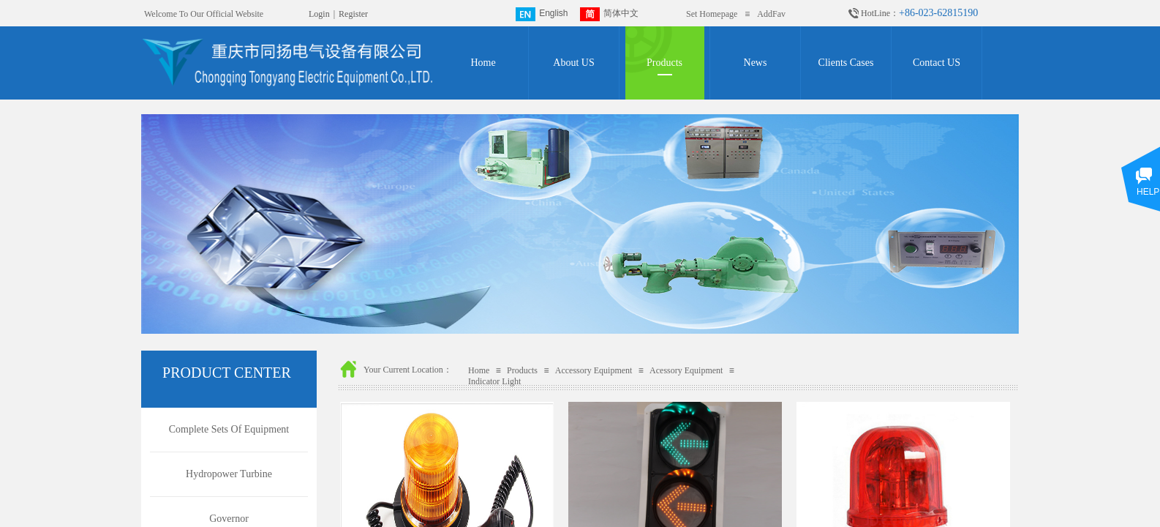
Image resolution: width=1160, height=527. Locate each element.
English (542, 14)
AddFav (771, 14)
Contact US (936, 62)
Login (319, 14)
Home (482, 62)
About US (573, 62)
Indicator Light (494, 381)
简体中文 (609, 14)
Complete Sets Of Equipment (229, 429)
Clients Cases (846, 62)
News (755, 62)
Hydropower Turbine (229, 473)
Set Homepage (711, 14)
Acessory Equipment (686, 370)
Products (664, 62)
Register (353, 14)
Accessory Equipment (594, 370)
